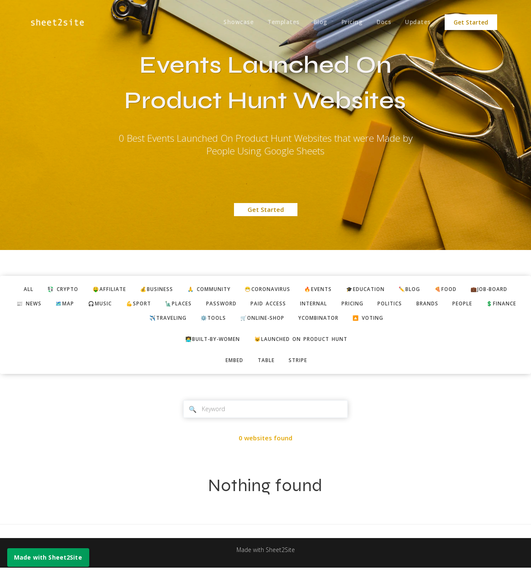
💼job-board (30, 305)
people (107, 320)
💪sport (198, 305)
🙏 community (231, 290)
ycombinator (366, 320)
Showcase (231, 22)
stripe (301, 364)
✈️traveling (202, 320)
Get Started (471, 22)
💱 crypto (72, 290)
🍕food (489, 290)
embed (231, 364)
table (266, 364)
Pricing (349, 22)
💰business (174, 290)
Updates (417, 22)
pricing (429, 305)
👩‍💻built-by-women (208, 342)
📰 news (79, 305)
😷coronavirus (296, 290)
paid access (338, 305)
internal (387, 305)
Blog (316, 22)
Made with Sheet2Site (265, 556)
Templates (277, 22)
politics (470, 305)
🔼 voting (420, 320)
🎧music (156, 305)
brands (511, 305)
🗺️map (117, 305)
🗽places (241, 305)
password (287, 305)
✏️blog (450, 290)
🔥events (351, 290)
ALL (35, 290)
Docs (381, 22)
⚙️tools (251, 320)
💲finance (149, 320)
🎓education (402, 290)
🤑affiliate (123, 290)
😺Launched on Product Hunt (305, 342)
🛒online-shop (304, 320)
